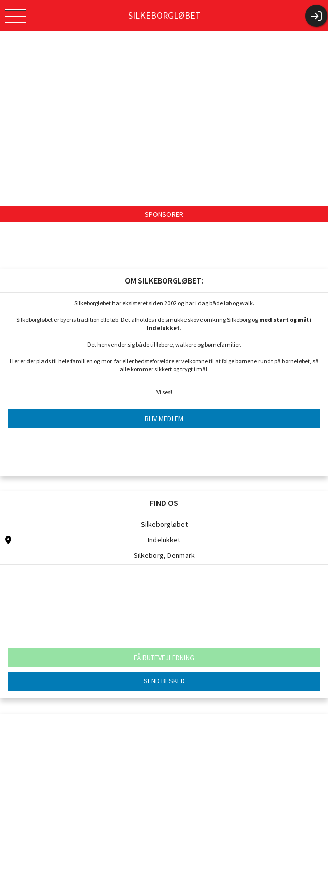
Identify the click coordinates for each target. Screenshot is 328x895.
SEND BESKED (164, 680)
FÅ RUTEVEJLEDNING (164, 657)
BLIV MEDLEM (164, 418)
